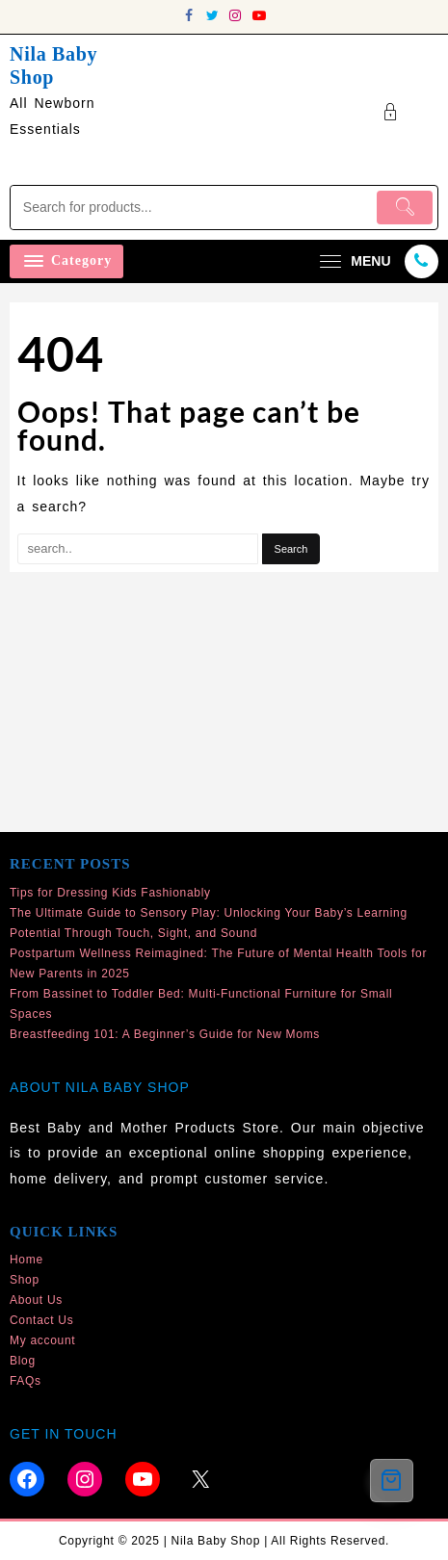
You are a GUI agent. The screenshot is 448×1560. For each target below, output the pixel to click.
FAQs (25, 1381)
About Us (36, 1300)
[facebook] (190, 15)
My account (42, 1340)
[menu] (352, 261)
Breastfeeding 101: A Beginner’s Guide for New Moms (165, 1034)
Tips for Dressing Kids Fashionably (110, 892)
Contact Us (41, 1320)
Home (26, 1259)
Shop (25, 1280)
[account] (390, 112)
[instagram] (236, 15)
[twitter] (213, 15)
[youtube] (259, 15)
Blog (23, 1360)
